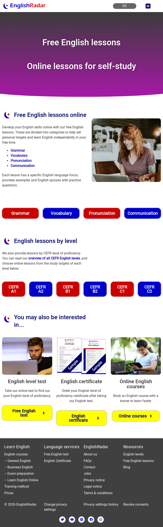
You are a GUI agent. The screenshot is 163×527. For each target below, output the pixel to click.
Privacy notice (94, 480)
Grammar (18, 150)
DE (124, 6)
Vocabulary (19, 156)
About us (90, 454)
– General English (17, 461)
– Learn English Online (21, 480)
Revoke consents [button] (136, 504)
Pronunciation (21, 161)
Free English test (56, 454)
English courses (16, 454)
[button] (148, 6)
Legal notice (93, 486)
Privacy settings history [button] (101, 504)
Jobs (87, 474)
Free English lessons (138, 461)
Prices (8, 493)
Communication (23, 166)
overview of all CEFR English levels (54, 258)
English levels (133, 454)
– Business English (18, 467)
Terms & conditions (98, 493)
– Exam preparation (19, 474)
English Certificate (57, 461)
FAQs (87, 461)
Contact (89, 467)
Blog (126, 467)
